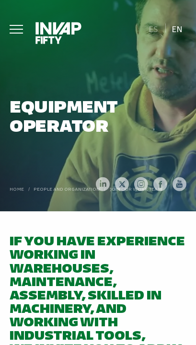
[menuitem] (153, 28)
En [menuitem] (177, 28)
